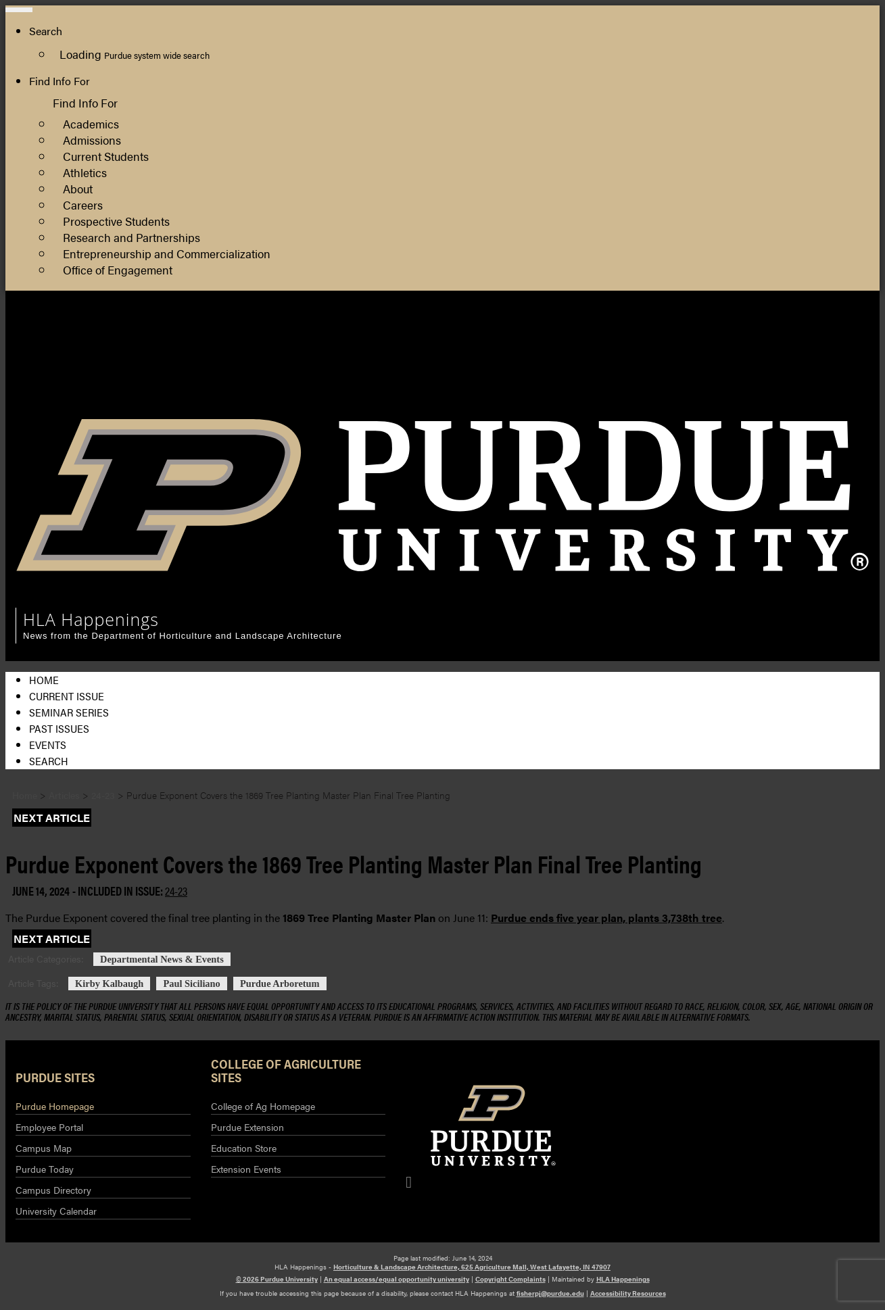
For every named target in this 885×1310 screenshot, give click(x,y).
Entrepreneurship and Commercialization (166, 253)
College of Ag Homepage (263, 1106)
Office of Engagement (117, 269)
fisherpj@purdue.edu (550, 1293)
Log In (777, 382)
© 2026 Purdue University (277, 1279)
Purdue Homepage (55, 1106)
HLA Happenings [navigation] (91, 619)
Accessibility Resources (628, 1293)
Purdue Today (45, 1168)
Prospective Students (116, 220)
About (78, 188)
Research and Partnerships (131, 236)
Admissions (92, 139)
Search (48, 761)
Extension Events (246, 1168)
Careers (83, 204)
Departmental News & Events (162, 959)
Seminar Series (69, 712)
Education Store (244, 1148)
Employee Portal (49, 1127)
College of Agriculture (814, 350)
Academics (91, 123)
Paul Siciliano (191, 983)
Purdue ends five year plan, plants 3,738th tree (606, 917)
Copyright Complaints (510, 1279)
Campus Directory (53, 1189)
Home (44, 679)
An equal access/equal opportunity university (396, 1279)
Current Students (106, 155)
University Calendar (56, 1210)
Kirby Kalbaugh (109, 983)
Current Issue (66, 696)
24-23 (176, 890)
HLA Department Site (813, 333)
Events (47, 744)
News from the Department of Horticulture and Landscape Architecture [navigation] (182, 636)
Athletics (85, 172)
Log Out (781, 398)
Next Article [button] (52, 817)
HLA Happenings (623, 1279)
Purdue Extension (804, 366)
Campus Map (44, 1148)
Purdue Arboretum (280, 983)
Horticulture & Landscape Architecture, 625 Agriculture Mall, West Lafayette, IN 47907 (472, 1266)
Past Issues (59, 728)
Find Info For (59, 81)
